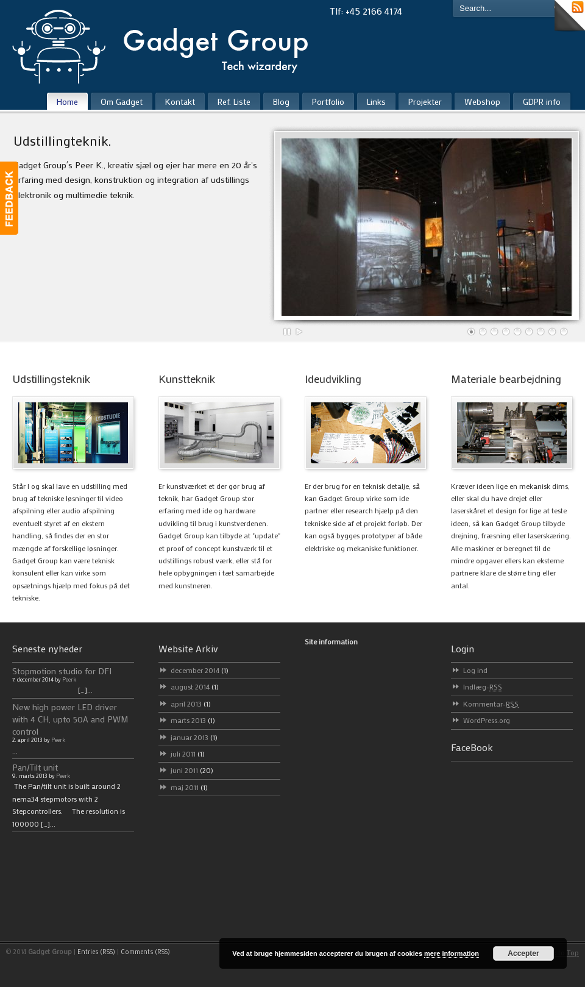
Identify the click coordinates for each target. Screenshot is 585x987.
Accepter (523, 953)
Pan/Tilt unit (35, 767)
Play (299, 331)
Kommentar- (491, 703)
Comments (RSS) (145, 951)
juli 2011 (188, 753)
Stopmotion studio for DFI (62, 671)
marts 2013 (193, 720)
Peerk (69, 679)
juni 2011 (192, 770)
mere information (451, 953)
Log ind (475, 670)
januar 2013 (194, 737)
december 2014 (200, 670)
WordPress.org (486, 720)
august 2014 (195, 686)
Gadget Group (170, 44)
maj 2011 (189, 787)
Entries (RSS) (96, 951)
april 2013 (191, 703)
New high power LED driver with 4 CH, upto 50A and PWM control (70, 719)
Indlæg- (482, 686)
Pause (287, 331)
